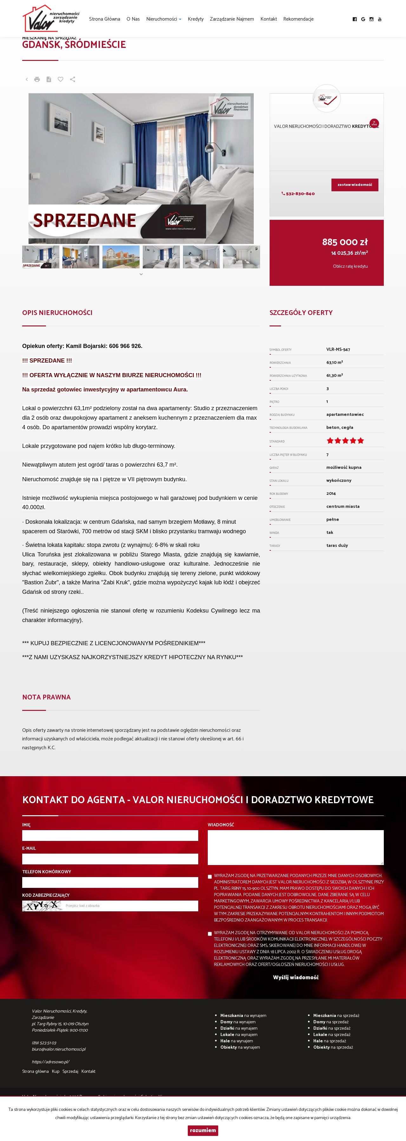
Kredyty (196, 19)
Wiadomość (221, 825)
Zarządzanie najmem (232, 19)
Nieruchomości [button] (163, 19)
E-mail (29, 849)
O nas (133, 19)
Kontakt (268, 19)
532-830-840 (298, 194)
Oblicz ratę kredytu (350, 266)
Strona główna (104, 19)
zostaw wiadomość (355, 185)
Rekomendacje (298, 19)
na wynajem (243, 1016)
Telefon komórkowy (46, 872)
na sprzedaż (336, 1016)
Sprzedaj (70, 1071)
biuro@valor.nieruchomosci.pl (58, 1049)
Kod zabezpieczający (45, 896)
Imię (26, 825)
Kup (55, 1071)
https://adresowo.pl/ (51, 1062)
